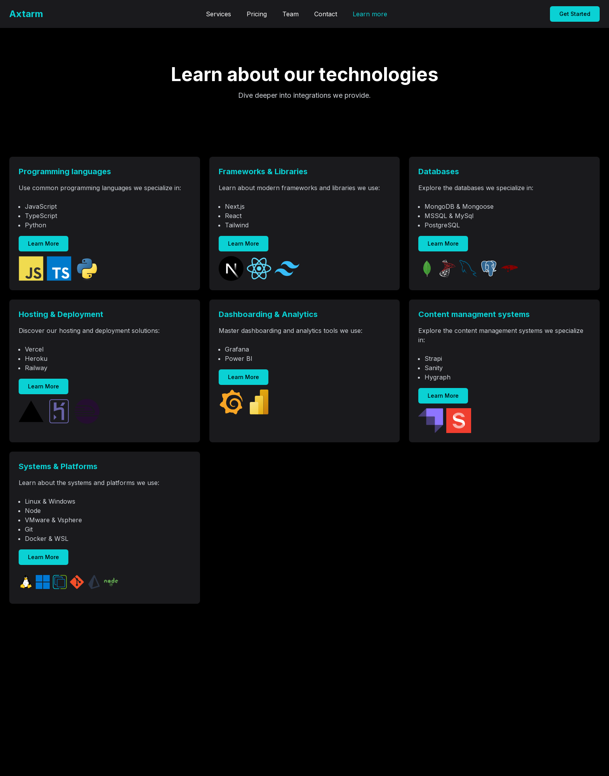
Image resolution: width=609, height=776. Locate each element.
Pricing (257, 14)
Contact (325, 14)
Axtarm (26, 13)
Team (290, 14)
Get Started (574, 13)
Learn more (370, 14)
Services (218, 14)
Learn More (43, 243)
